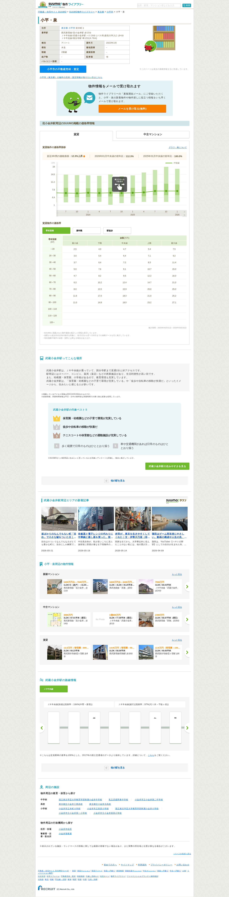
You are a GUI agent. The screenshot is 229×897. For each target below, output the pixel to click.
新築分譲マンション (133, 871)
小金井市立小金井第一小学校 (73, 813)
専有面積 (50, 230)
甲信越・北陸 (60, 879)
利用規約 (142, 865)
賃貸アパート (96, 871)
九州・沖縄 (92, 879)
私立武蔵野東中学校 (118, 799)
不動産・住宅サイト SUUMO (52, 12)
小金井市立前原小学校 (98, 808)
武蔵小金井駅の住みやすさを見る (167, 466)
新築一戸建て (162, 871)
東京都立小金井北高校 (100, 804)
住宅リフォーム (53, 876)
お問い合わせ (182, 865)
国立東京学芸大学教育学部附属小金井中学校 (80, 799)
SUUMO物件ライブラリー (82, 12)
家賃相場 (120, 871)
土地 (184, 871)
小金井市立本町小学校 (69, 808)
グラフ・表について (178, 147)
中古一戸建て (175, 871)
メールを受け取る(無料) (132, 108)
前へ (42, 728)
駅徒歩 (110, 230)
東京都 (101, 12)
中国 (85, 879)
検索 (188, 5)
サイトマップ (127, 865)
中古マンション (149, 871)
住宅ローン (104, 876)
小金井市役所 (65, 829)
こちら (151, 755)
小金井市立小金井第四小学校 (108, 813)
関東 (52, 879)
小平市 (110, 12)
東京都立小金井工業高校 (71, 804)
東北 (47, 879)
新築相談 (80, 876)
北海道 (41, 879)
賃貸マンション (83, 871)
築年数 (79, 230)
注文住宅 (41, 876)
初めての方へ (110, 865)
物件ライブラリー (118, 876)
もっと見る (177, 574)
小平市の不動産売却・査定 (63, 69)
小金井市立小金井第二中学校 (149, 799)
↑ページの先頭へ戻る (182, 854)
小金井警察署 (65, 833)
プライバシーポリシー (161, 865)
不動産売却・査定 (68, 876)
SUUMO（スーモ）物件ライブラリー (60, 5)
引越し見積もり (92, 876)
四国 (79, 879)
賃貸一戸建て (109, 871)
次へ (186, 728)
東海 (69, 879)
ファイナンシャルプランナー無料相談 (142, 876)
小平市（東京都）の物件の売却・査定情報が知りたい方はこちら (71, 77)
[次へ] (186, 587)
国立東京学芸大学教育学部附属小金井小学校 (137, 808)
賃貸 (74, 871)
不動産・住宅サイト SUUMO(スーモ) (53, 871)
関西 (74, 879)
